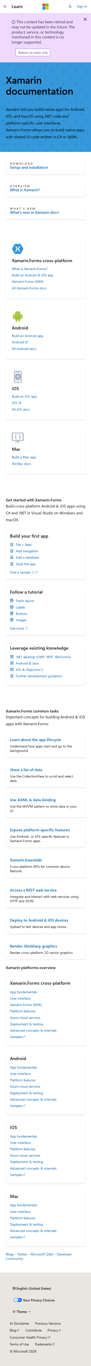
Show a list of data (26, 769)
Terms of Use (19, 1344)
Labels (20, 607)
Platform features (22, 1011)
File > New (24, 544)
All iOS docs (21, 409)
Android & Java (27, 663)
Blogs (10, 1254)
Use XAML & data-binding (33, 799)
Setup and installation (29, 167)
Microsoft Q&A (42, 1254)
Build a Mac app (24, 457)
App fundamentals (23, 992)
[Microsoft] (45, 6)
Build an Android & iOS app (32, 275)
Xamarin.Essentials (26, 859)
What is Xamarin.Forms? (30, 269)
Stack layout (25, 600)
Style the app (25, 564)
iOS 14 (16, 403)
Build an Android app (27, 336)
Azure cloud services (25, 1017)
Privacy (53, 1330)
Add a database (27, 557)
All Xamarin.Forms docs (29, 288)
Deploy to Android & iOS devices (39, 920)
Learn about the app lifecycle (35, 739)
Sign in (82, 6)
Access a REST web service (33, 889)
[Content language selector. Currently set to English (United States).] (32, 1288)
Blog (13, 1330)
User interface (20, 998)
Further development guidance (39, 676)
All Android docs (24, 349)
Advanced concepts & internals (33, 1030)
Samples (16, 1036)
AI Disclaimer (19, 1323)
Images (21, 620)
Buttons (21, 613)
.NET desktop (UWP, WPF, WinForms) (43, 657)
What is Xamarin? (25, 189)
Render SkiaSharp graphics (33, 945)
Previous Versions (48, 1323)
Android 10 (20, 342)
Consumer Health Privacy (28, 1337)
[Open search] (70, 6)
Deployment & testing (26, 1024)
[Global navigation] (5, 6)
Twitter (22, 1254)
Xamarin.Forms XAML (28, 281)
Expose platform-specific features (40, 829)
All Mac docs (21, 464)
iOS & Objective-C (29, 669)
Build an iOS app (24, 396)
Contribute (34, 1330)
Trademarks (43, 1344)
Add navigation (27, 551)
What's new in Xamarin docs (34, 212)
